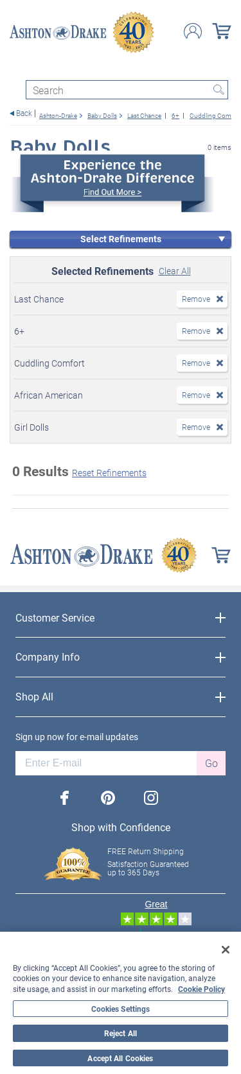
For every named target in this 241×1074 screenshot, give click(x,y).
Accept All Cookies (120, 1058)
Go (211, 763)
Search (218, 89)
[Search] (127, 89)
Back (24, 113)
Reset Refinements (109, 473)
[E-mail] (106, 763)
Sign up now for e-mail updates (76, 736)
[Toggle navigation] (15, 69)
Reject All (120, 1033)
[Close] (225, 950)
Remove (196, 298)
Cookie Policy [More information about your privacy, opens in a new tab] (201, 989)
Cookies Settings (120, 1009)
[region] (120, 1003)
